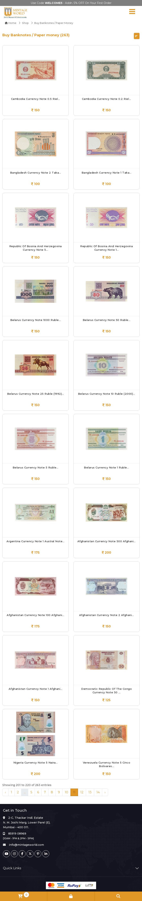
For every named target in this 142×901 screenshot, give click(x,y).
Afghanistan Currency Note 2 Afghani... (106, 615)
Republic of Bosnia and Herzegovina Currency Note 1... (106, 248)
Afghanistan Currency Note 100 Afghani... (35, 615)
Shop (25, 22)
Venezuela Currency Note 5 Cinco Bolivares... (106, 764)
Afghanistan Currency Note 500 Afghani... (106, 541)
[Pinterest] (37, 853)
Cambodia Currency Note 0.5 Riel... (35, 98)
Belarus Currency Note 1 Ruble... (106, 467)
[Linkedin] (45, 853)
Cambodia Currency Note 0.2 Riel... (106, 98)
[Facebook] (22, 853)
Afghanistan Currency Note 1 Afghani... (35, 688)
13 (90, 792)
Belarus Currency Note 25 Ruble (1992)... (35, 393)
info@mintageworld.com (26, 845)
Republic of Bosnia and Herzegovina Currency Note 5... (35, 248)
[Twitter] (30, 853)
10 (66, 792)
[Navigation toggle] (132, 12)
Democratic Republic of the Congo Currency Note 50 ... (106, 690)
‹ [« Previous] (5, 792)
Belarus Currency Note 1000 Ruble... (35, 320)
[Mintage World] (16, 12)
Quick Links (12, 868)
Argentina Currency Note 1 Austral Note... (35, 541)
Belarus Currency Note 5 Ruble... (35, 467)
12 (82, 792)
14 (98, 792)
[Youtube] (6, 853)
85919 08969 (17, 833)
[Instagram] (14, 853)
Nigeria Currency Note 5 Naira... (35, 762)
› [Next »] (105, 792)
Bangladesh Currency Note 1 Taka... (107, 172)
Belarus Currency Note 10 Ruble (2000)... (106, 393)
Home (10, 22)
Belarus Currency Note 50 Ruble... (107, 320)
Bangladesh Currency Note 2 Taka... (35, 172)
